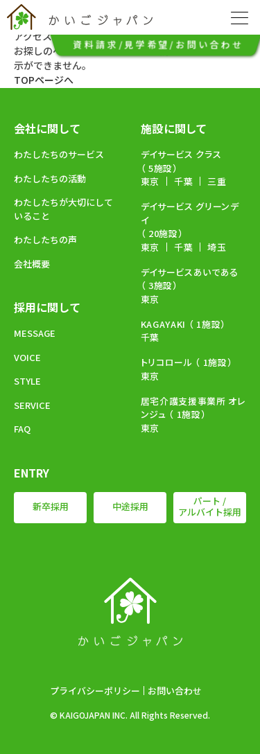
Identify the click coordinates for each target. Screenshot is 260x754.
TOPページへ (43, 80)
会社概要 (32, 263)
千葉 (183, 181)
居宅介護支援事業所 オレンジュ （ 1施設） (193, 407)
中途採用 (130, 506)
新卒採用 (51, 506)
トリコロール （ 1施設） (187, 362)
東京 (150, 181)
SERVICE (32, 405)
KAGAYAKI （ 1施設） (184, 324)
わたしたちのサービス (59, 154)
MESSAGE (34, 333)
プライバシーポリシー (95, 690)
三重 (216, 181)
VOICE (27, 357)
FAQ (22, 428)
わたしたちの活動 (50, 178)
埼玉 (216, 247)
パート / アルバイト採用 (209, 506)
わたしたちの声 (45, 239)
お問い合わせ (175, 690)
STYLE (27, 380)
